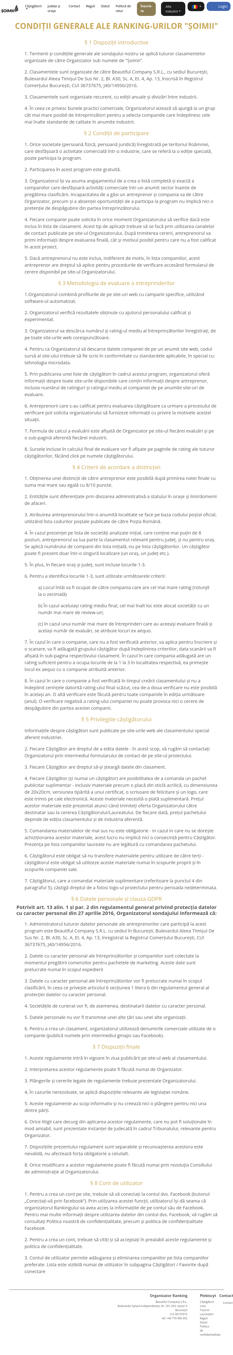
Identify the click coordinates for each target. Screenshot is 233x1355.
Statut (105, 6)
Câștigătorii (207, 1302)
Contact (74, 6)
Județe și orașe (53, 8)
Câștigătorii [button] (33, 6)
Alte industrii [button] (172, 8)
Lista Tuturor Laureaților (207, 1310)
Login (219, 6)
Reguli (90, 6)
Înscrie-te (146, 8)
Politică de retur (123, 8)
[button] (196, 6)
